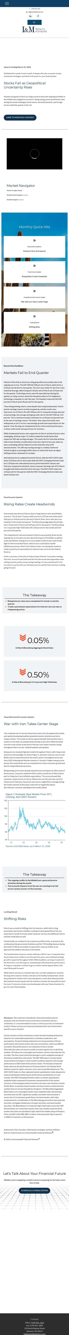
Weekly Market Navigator (15, 195)
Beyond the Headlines (34, 247)
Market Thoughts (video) (14, 190)
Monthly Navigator (12, 199)
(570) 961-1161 (34, 8)
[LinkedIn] (30, 16)
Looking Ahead (34, 322)
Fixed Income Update (34, 272)
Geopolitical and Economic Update (34, 297)
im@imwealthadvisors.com (34, 12)
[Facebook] (38, 16)
